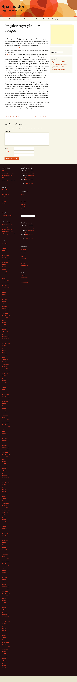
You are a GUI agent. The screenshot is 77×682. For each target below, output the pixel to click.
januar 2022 (4, 361)
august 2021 (5, 373)
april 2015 (4, 549)
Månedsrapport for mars (7, 170)
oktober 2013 (5, 591)
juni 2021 (4, 378)
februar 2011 (5, 660)
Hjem (3, 19)
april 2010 (4, 667)
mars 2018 (4, 468)
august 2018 (5, 456)
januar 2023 (4, 334)
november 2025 (5, 255)
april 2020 (4, 410)
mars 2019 (4, 440)
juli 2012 (4, 626)
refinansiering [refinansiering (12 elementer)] (55, 64)
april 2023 (4, 327)
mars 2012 (4, 635)
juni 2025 (4, 266)
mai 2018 (4, 463)
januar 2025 (4, 278)
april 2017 (4, 494)
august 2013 (5, 595)
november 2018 (5, 450)
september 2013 (6, 593)
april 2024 (4, 299)
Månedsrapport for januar (8, 177)
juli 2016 (4, 514)
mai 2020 (4, 408)
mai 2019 (4, 436)
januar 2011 (4, 663)
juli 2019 (4, 431)
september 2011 (6, 646)
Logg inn (23, 275)
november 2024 (5, 283)
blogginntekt (5, 189)
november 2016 (5, 505)
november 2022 (5, 338)
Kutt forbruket (29, 170)
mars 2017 (4, 496)
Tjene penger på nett (57, 19)
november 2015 (5, 533)
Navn (6, 148)
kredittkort (4, 192)
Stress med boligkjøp (29, 173)
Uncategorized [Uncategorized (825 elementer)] (58, 69)
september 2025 (6, 260)
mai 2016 (4, 519)
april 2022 (4, 355)
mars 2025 (4, 273)
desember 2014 (5, 558)
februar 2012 (5, 637)
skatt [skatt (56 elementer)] (60, 64)
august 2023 (5, 317)
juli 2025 (4, 264)
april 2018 (4, 466)
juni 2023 (4, 322)
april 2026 (4, 243)
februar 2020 (5, 415)
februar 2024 (5, 304)
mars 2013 (4, 607)
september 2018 (6, 454)
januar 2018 (4, 473)
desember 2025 (5, 253)
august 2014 (5, 568)
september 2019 (6, 426)
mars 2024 (4, 301)
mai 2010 (4, 665)
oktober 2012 (5, 619)
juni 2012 (4, 628)
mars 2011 (4, 658)
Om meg (67, 19)
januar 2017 (4, 501)
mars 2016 (4, 524)
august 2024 (5, 290)
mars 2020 (4, 412)
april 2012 (4, 633)
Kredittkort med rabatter (13, 19)
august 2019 (5, 429)
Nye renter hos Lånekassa (8, 175)
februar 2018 (5, 470)
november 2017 (5, 477)
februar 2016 (5, 526)
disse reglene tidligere (21, 47)
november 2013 (5, 589)
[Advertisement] (62, 34)
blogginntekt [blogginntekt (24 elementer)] (55, 62)
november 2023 (5, 311)
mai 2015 (4, 547)
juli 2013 (4, 598)
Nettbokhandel (25, 19)
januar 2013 (4, 612)
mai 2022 (4, 352)
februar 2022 (5, 359)
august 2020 (5, 401)
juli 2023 (4, 320)
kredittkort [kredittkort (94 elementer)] (63, 62)
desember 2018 (5, 447)
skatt (3, 196)
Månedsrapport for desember (9, 180)
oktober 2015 (5, 535)
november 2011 (5, 642)
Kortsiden (23, 206)
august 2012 (5, 623)
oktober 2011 (5, 644)
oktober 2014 (5, 563)
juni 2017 (4, 489)
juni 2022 (4, 350)
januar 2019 (4, 445)
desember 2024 (5, 280)
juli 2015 (4, 542)
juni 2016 (4, 517)
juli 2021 (4, 375)
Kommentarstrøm (25, 280)
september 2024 (6, 287)
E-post (7, 151)
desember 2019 (5, 419)
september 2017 (6, 482)
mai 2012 (4, 630)
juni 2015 (4, 545)
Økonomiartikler (36, 19)
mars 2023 (4, 329)
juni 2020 (4, 406)
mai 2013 (4, 602)
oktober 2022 (5, 341)
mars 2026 (4, 246)
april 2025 (4, 271)
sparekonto (5, 199)
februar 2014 (5, 582)
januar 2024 (4, 306)
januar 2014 (4, 584)
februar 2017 (5, 498)
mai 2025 (4, 269)
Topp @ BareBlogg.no (7, 215)
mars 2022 (4, 357)
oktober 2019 (5, 424)
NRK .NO (8, 54)
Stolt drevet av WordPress (8, 679)
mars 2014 (4, 579)
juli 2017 (4, 487)
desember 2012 (5, 614)
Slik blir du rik (46, 19)
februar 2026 (5, 248)
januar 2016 (4, 528)
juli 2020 (4, 403)
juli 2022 (4, 348)
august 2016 (5, 512)
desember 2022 (5, 336)
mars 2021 (4, 385)
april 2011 (4, 656)
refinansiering (5, 194)
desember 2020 (5, 392)
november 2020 (5, 394)
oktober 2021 (5, 368)
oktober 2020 (5, 396)
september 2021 (6, 371)
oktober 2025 (5, 257)
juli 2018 (4, 459)
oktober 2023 (5, 313)
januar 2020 (4, 417)
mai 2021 (4, 380)
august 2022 (5, 345)
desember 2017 (5, 475)
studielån (4, 203)
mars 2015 (4, 551)
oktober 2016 (5, 507)
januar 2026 (4, 250)
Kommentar (8, 131)
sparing (4, 201)
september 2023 (6, 315)
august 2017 (5, 484)
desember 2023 (5, 308)
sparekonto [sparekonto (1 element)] (65, 64)
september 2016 (6, 510)
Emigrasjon (23, 204)
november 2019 (5, 422)
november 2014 (5, 561)
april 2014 (4, 577)
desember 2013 (5, 586)
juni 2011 (4, 651)
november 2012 (5, 616)
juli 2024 (4, 292)
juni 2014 (4, 572)
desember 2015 (5, 531)
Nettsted (7, 155)
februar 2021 (5, 387)
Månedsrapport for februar (8, 173)
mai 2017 (4, 491)
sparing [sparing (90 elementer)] (54, 67)
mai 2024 (4, 297)
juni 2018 (4, 461)
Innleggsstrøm (24, 277)
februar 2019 (5, 443)
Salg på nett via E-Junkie (40, 116)
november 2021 (5, 366)
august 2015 (5, 540)
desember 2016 (5, 503)
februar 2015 (5, 554)
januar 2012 (4, 640)
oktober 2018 (5, 452)
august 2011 (5, 649)
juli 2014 (4, 570)
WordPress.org (24, 282)
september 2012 (6, 621)
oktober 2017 (5, 480)
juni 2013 (4, 600)
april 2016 (4, 521)
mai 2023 (4, 324)
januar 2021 (4, 389)
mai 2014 (4, 575)
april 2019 (4, 438)
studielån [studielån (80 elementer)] (60, 67)
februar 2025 (5, 276)
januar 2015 (4, 556)
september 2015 (6, 538)
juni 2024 (4, 294)
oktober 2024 (5, 285)
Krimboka (23, 208)
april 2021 (4, 382)
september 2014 (6, 565)
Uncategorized (18, 34)
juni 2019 (4, 433)
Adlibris (22, 194)
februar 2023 (5, 331)
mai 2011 (4, 653)
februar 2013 (5, 609)
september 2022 (6, 343)
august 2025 (5, 262)
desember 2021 (5, 364)
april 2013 (4, 605)
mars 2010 (4, 670)
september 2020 (6, 399)
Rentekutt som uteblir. (12, 116)
